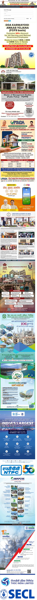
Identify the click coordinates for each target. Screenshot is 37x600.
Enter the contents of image (9, 18)
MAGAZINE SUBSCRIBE (27, 7)
